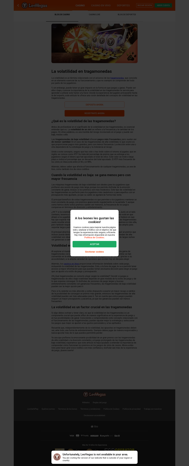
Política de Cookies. (94, 237)
